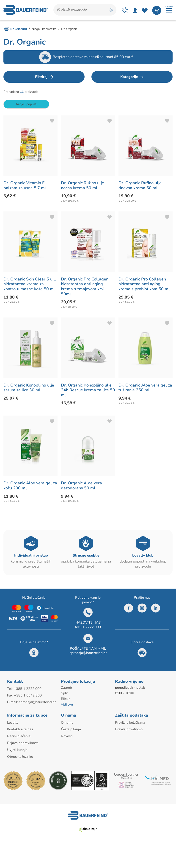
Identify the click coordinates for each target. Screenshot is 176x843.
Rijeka (65, 699)
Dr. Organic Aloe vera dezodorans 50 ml (81, 486)
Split (64, 694)
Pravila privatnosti (129, 729)
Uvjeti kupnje (17, 749)
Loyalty (12, 722)
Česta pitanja (71, 729)
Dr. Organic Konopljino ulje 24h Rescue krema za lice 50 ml (88, 391)
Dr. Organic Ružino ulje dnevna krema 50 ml (140, 186)
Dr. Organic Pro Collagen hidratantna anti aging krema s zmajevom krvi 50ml (84, 287)
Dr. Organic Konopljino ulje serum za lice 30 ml (28, 388)
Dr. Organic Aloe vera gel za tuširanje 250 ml (145, 388)
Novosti (66, 736)
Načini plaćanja (18, 736)
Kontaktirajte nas (20, 729)
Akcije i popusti (26, 105)
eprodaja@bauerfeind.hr (88, 654)
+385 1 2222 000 (27, 689)
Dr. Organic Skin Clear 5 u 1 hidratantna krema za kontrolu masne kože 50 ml (29, 285)
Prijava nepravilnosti (22, 742)
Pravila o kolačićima (130, 722)
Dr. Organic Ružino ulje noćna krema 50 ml (82, 186)
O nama (67, 722)
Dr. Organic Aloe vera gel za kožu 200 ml (30, 486)
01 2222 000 (90, 628)
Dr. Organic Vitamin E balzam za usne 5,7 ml (24, 186)
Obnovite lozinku (20, 756)
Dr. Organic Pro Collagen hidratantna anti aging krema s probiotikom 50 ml (144, 285)
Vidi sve (67, 705)
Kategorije (129, 77)
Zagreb (66, 688)
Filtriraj (41, 77)
